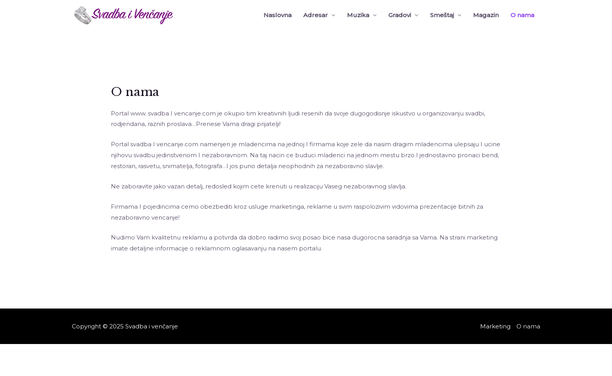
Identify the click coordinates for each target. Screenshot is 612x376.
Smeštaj (442, 15)
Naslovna (277, 15)
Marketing (495, 326)
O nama (522, 15)
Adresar (315, 15)
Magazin (486, 15)
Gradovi (399, 15)
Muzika (358, 15)
